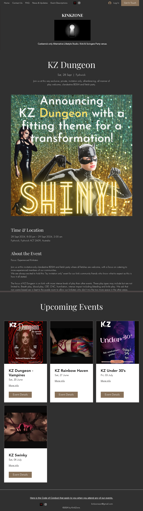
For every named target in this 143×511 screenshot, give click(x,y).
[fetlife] (74, 2)
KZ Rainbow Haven (71, 370)
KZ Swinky (18, 455)
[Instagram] (79, 2)
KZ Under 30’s (113, 370)
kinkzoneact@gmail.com (102, 504)
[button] (27, 3)
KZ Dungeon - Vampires (21, 372)
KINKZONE (72, 15)
